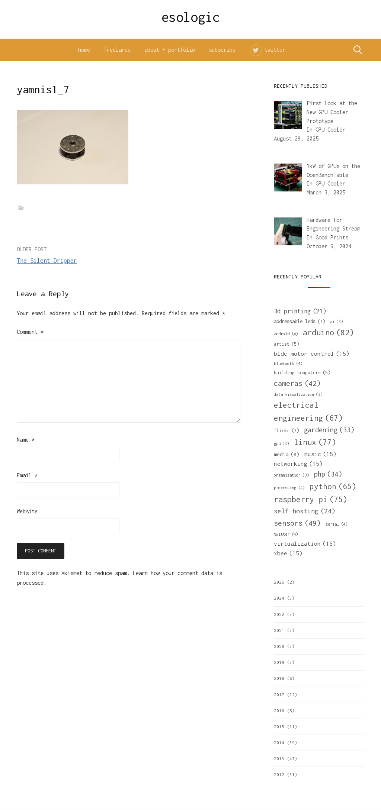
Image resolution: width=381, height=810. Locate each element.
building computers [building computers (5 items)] (302, 373)
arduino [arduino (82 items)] (328, 332)
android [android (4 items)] (286, 333)
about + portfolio (169, 49)
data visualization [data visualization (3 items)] (298, 394)
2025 (279, 582)
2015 (279, 726)
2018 (279, 678)
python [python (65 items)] (333, 486)
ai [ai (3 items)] (336, 321)
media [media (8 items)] (287, 454)
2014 (279, 742)
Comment (30, 332)
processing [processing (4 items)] (289, 487)
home (84, 49)
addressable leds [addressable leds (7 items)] (299, 321)
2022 (279, 614)
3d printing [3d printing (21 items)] (300, 311)
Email (27, 475)
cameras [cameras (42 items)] (297, 383)
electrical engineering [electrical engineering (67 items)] (308, 412)
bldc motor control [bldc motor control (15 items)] (311, 353)
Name (26, 439)
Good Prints (332, 237)
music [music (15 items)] (320, 454)
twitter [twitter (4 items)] (286, 534)
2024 (279, 598)
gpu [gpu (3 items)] (281, 443)
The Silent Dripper (47, 260)
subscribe (222, 49)
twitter (275, 49)
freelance (117, 49)
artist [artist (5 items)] (286, 344)
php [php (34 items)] (328, 474)
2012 (279, 774)
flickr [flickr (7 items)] (286, 430)
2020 (279, 646)
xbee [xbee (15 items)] (288, 553)
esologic (190, 17)
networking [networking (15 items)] (298, 463)
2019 (279, 662)
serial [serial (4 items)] (337, 523)
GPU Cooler (330, 129)
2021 (279, 630)
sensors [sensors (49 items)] (297, 523)
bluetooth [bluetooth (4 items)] (288, 363)
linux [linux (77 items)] (315, 442)
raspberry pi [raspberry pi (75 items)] (310, 499)
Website (27, 511)
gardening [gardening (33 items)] (329, 430)
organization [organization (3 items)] (291, 475)
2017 (279, 694)
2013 (279, 758)
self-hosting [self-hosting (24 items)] (304, 511)
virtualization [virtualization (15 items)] (305, 543)
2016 (279, 710)
